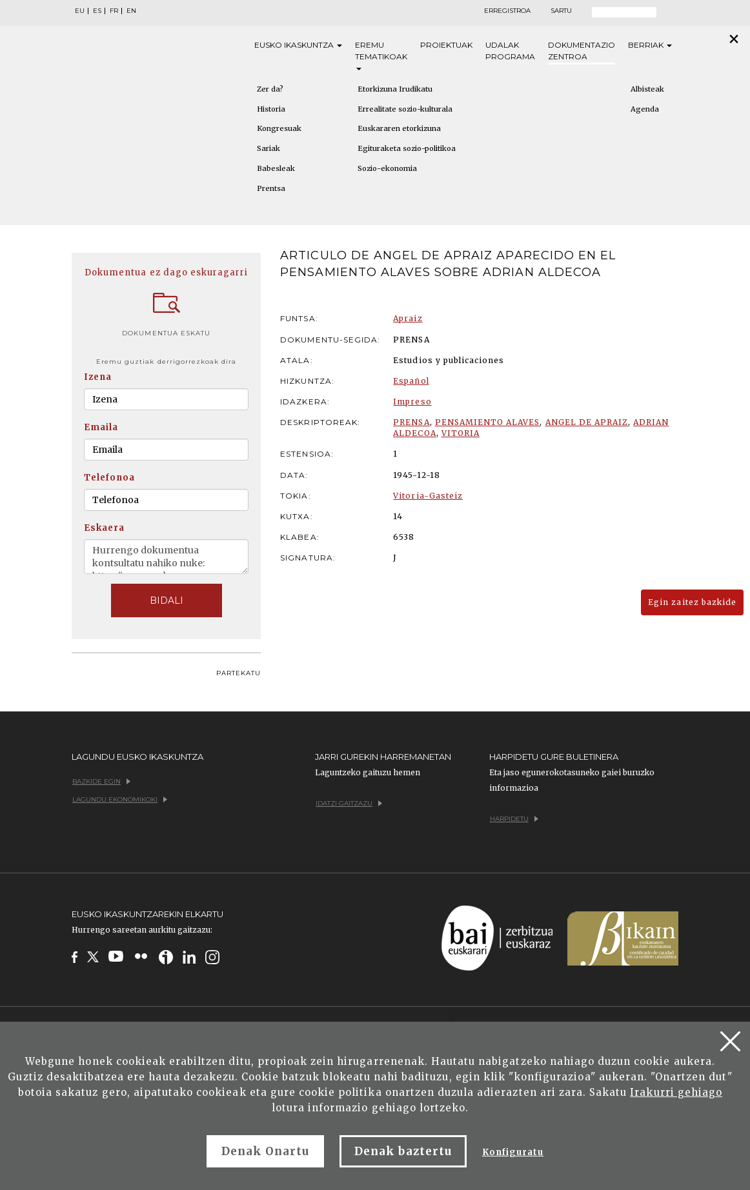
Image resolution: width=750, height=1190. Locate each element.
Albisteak (647, 89)
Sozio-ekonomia (387, 168)
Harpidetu (514, 819)
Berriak (650, 45)
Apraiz (407, 318)
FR (114, 11)
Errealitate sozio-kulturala (405, 109)
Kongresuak (279, 128)
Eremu (381, 55)
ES (97, 11)
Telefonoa (109, 477)
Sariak (268, 148)
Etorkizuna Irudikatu (395, 89)
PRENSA (411, 422)
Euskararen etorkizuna (399, 128)
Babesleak (276, 168)
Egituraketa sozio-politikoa (407, 148)
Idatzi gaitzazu (349, 803)
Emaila (101, 427)
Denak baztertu (403, 1151)
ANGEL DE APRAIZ (587, 422)
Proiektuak (446, 45)
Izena (98, 377)
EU (80, 11)
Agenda (645, 109)
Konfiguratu (512, 1152)
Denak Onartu (265, 1151)
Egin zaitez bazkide (692, 602)
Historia (271, 109)
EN (131, 11)
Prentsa (271, 188)
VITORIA (460, 433)
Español (411, 381)
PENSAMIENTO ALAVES (487, 422)
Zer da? (270, 89)
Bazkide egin (101, 781)
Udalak (510, 51)
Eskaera (104, 527)
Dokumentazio (581, 51)
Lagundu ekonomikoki (119, 799)
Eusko (298, 45)
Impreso (412, 401)
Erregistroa (507, 11)
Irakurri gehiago (676, 1092)
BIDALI (166, 600)
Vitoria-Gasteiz (428, 496)
